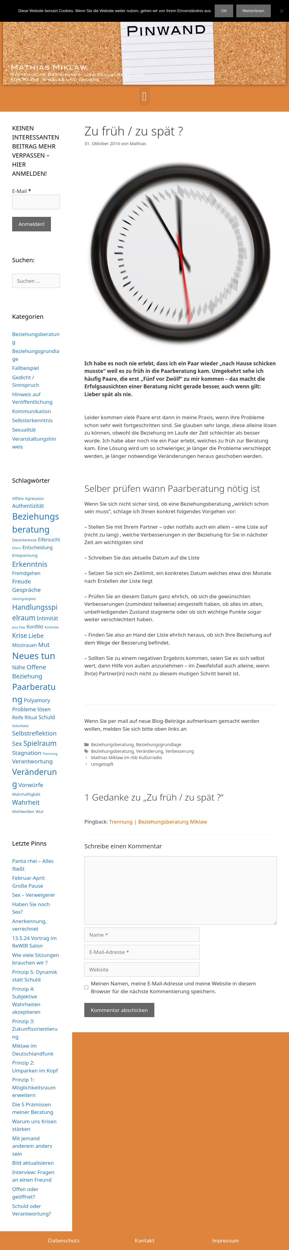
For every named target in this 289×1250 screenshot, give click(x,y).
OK (224, 10)
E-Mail (21, 191)
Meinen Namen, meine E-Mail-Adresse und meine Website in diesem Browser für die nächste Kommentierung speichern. (173, 987)
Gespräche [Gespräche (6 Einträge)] (26, 590)
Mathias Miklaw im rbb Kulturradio (126, 757)
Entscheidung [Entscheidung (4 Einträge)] (37, 547)
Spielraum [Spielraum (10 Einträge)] (40, 743)
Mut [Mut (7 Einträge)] (44, 645)
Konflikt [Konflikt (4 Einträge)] (34, 626)
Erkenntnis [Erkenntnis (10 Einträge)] (29, 564)
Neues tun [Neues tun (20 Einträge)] (33, 656)
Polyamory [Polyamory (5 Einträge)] (37, 700)
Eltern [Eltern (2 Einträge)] (16, 548)
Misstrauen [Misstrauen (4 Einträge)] (24, 645)
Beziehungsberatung (112, 744)
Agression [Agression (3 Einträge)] (34, 498)
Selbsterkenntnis (32, 420)
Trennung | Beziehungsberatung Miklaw (158, 821)
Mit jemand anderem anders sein (32, 1146)
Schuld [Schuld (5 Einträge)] (47, 717)
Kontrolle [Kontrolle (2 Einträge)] (52, 627)
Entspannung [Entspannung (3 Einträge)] (25, 555)
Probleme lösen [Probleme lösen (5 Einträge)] (31, 709)
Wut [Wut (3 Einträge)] (39, 811)
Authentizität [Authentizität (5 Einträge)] (28, 505)
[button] (144, 96)
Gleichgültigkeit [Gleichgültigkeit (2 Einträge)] (24, 599)
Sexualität (24, 429)
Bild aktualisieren (33, 1162)
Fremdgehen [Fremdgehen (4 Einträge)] (26, 573)
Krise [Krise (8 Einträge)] (19, 635)
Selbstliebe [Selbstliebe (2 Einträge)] (20, 726)
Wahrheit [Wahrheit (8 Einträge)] (26, 802)
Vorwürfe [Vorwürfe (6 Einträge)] (30, 785)
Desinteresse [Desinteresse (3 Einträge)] (24, 540)
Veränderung (149, 751)
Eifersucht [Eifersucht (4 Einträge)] (49, 539)
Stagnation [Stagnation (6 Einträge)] (26, 753)
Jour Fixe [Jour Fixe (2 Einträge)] (18, 627)
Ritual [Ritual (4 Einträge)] (31, 717)
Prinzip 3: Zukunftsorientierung (35, 1029)
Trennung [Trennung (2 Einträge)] (50, 754)
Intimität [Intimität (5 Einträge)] (47, 618)
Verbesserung (179, 751)
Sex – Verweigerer (33, 894)
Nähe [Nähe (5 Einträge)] (18, 667)
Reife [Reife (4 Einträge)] (17, 717)
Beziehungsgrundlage (158, 744)
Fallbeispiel (25, 367)
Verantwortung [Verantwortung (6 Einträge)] (32, 761)
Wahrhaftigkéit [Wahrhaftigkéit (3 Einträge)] (26, 794)
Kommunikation (31, 411)
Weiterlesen (253, 10)
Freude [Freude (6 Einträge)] (21, 581)
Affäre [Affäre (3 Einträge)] (18, 498)
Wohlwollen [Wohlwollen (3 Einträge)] (23, 811)
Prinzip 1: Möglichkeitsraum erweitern (34, 1087)
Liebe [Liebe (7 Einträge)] (36, 636)
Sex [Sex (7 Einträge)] (17, 743)
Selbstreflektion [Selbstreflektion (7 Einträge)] (34, 733)
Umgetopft (102, 764)
